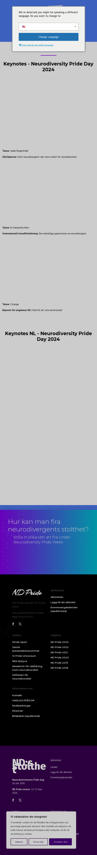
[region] (41, 830)
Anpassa (19, 841)
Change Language (49, 37)
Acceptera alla (60, 841)
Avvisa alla (38, 841)
